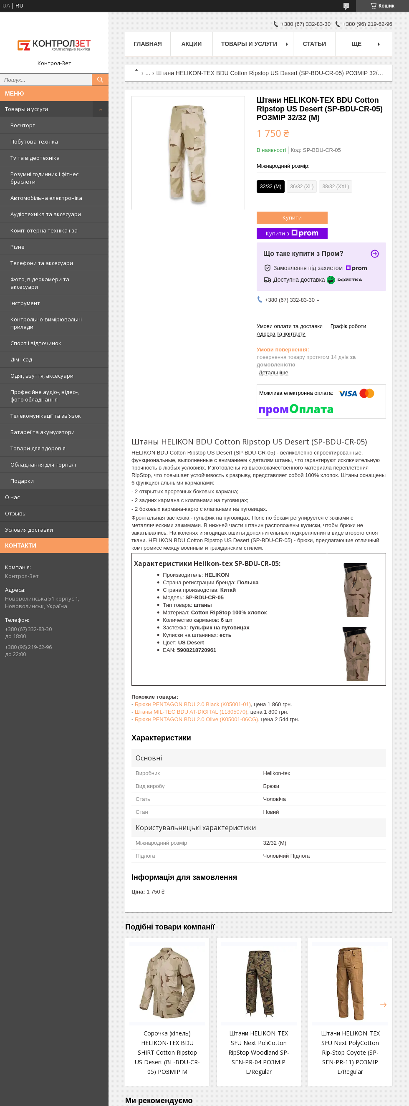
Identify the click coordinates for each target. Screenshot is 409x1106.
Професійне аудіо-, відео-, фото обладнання (44, 395)
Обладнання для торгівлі (43, 464)
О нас (12, 497)
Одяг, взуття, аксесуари (41, 375)
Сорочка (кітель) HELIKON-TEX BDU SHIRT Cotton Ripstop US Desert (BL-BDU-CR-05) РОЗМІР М (167, 1052)
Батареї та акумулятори (42, 432)
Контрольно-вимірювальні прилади (46, 323)
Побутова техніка (34, 141)
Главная (148, 43)
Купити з (292, 233)
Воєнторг (22, 125)
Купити (292, 217)
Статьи (314, 43)
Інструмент (25, 303)
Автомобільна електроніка (46, 198)
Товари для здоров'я (38, 448)
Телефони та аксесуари (41, 263)
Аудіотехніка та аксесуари (45, 214)
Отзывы (16, 513)
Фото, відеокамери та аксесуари (39, 282)
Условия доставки (29, 529)
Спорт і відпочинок (35, 343)
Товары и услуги (26, 109)
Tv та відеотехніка (35, 158)
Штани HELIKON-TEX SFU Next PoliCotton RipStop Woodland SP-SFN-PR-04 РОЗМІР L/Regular (258, 1052)
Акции (191, 43)
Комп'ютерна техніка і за (44, 230)
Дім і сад (21, 359)
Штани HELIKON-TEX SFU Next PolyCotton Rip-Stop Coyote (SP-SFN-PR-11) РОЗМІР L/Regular (350, 1052)
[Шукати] (100, 79)
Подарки (22, 481)
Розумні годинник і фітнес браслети (44, 177)
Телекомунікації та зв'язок (45, 415)
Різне (17, 246)
